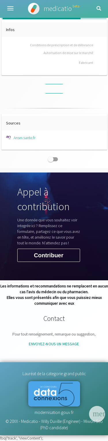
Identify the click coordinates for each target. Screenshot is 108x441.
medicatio (53, 8)
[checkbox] (54, 159)
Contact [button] (54, 318)
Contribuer (48, 255)
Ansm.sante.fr (20, 137)
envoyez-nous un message (54, 343)
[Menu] (97, 414)
